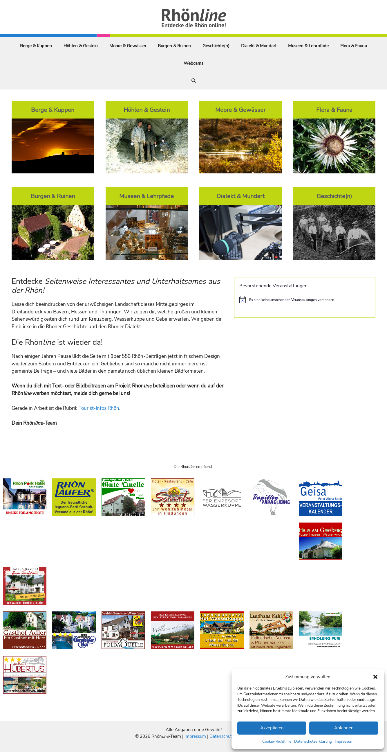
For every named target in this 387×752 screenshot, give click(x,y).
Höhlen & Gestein (81, 46)
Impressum (344, 741)
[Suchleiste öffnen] (194, 80)
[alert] (304, 299)
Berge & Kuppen (36, 46)
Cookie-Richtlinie (276, 741)
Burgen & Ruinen (174, 46)
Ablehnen (344, 728)
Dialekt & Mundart (258, 46)
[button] (375, 677)
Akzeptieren (272, 728)
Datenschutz (221, 736)
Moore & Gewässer (127, 46)
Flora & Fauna (353, 46)
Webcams (193, 63)
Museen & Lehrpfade (308, 46)
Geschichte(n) (215, 46)
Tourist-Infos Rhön (99, 408)
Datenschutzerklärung (313, 741)
